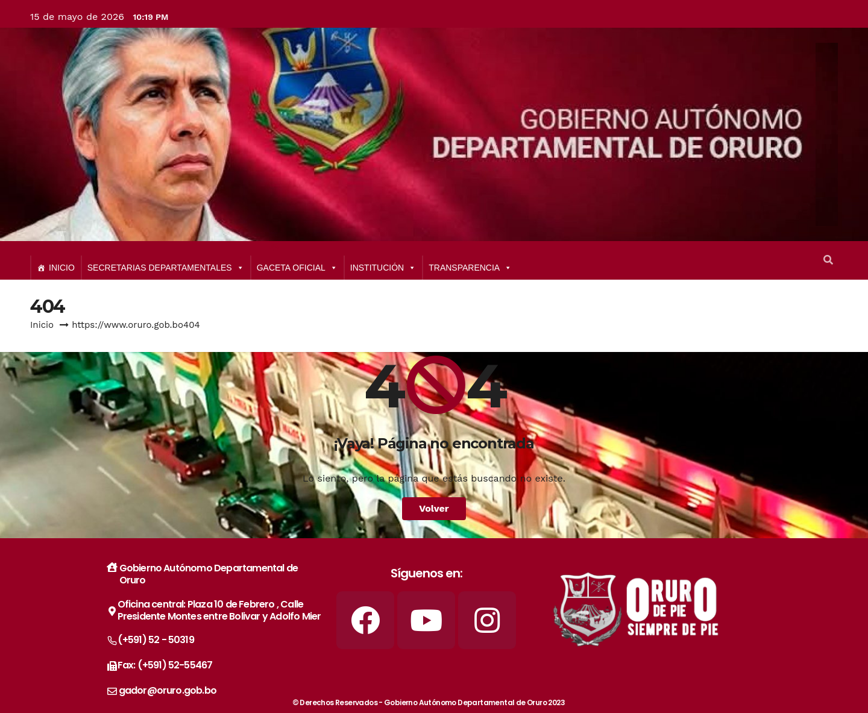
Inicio (42, 324)
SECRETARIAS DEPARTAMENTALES (165, 267)
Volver (434, 508)
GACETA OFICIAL (297, 267)
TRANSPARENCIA (470, 267)
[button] (828, 260)
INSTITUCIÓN (383, 267)
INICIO (62, 267)
